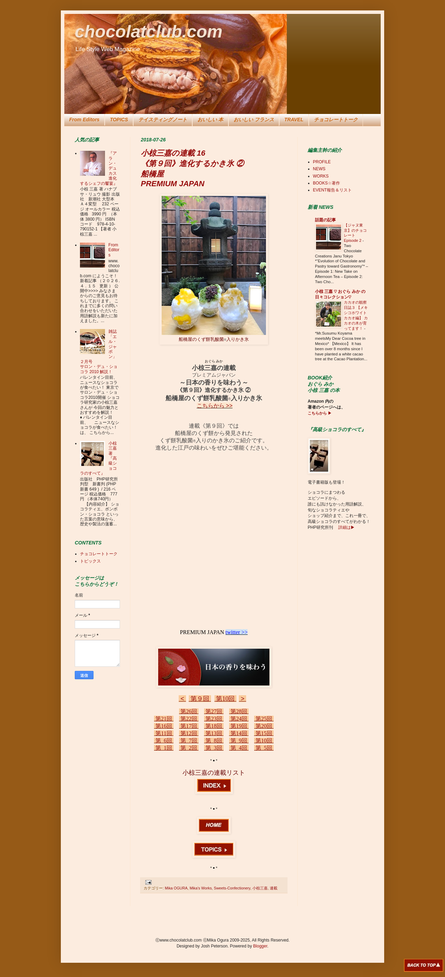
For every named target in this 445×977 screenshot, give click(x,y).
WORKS (321, 176)
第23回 (214, 719)
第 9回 (239, 741)
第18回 (214, 726)
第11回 (163, 733)
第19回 (239, 726)
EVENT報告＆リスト (332, 190)
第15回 (264, 733)
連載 (273, 888)
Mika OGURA (176, 888)
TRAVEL (294, 119)
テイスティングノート (162, 119)
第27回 (214, 711)
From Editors (84, 119)
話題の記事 (325, 219)
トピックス (90, 561)
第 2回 (189, 748)
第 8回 (214, 741)
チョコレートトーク (336, 119)
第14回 (239, 733)
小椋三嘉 (260, 888)
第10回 (225, 698)
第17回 (189, 726)
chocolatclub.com (148, 31)
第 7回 (189, 741)
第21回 (163, 719)
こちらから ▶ (320, 413)
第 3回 (214, 748)
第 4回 (239, 748)
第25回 (264, 719)
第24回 (239, 719)
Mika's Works (200, 888)
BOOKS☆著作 (326, 183)
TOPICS (119, 119)
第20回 (264, 726)
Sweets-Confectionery (232, 888)
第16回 (163, 726)
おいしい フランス (254, 119)
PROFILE (322, 161)
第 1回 (163, 748)
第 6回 (163, 741)
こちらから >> (215, 406)
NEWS (319, 168)
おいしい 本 (210, 119)
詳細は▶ (346, 527)
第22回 (189, 719)
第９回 (200, 698)
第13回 (214, 733)
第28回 (239, 711)
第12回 (189, 733)
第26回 (189, 711)
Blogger (260, 946)
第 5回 (264, 748)
